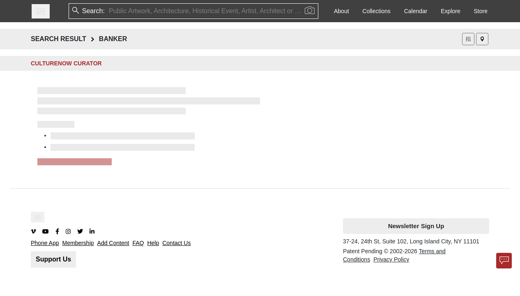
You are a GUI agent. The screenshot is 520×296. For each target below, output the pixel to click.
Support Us (53, 259)
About (341, 11)
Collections (376, 11)
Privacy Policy (391, 259)
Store (481, 11)
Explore (450, 11)
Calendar (416, 11)
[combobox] (109, 11)
